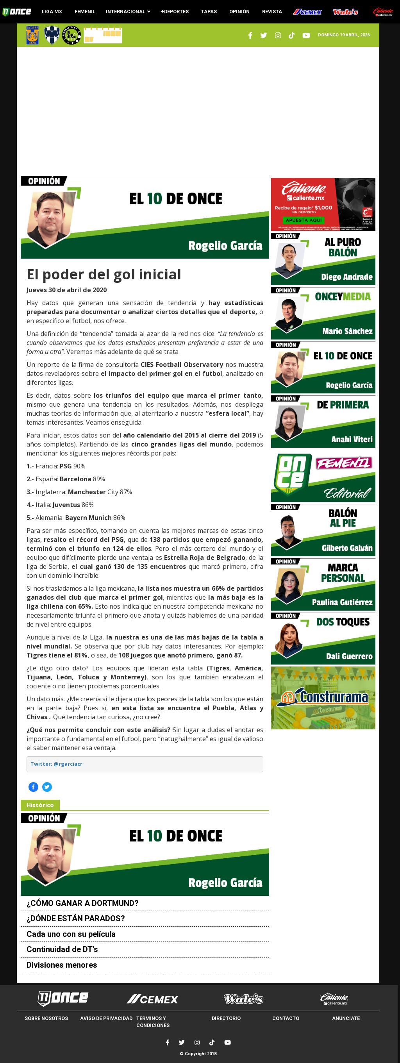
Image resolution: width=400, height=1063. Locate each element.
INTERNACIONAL (128, 11)
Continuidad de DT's (62, 949)
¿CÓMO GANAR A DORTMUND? (83, 903)
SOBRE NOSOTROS (46, 1018)
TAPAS (209, 11)
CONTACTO (285, 1018)
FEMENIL (85, 11)
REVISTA (272, 11)
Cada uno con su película (71, 934)
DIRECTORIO (226, 1018)
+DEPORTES (175, 11)
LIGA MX (52, 11)
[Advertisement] (198, 111)
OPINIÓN (239, 11)
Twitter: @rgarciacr (56, 763)
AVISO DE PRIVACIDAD (106, 1018)
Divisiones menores (62, 965)
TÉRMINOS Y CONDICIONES (153, 1021)
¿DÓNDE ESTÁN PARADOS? (76, 918)
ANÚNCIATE (346, 1018)
